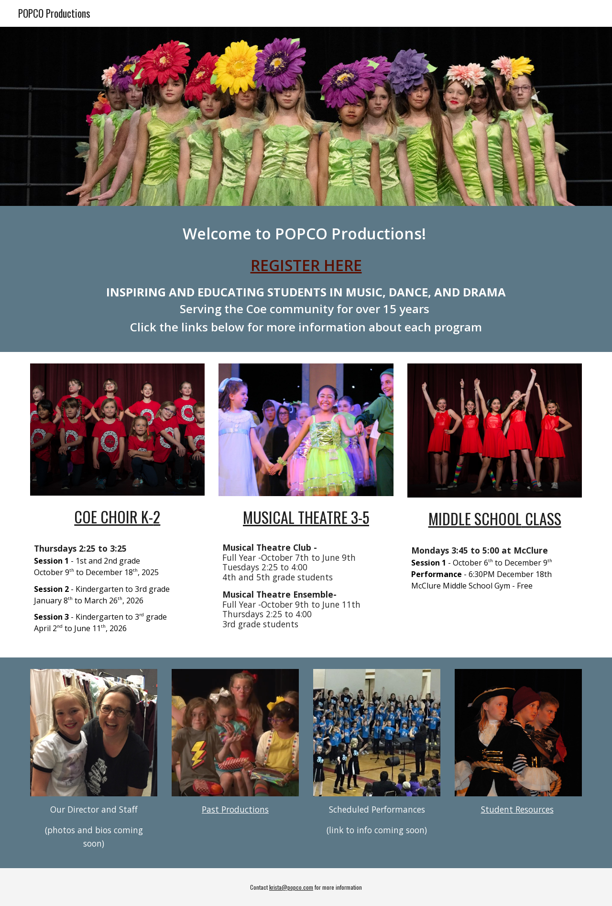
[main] (306, 278)
